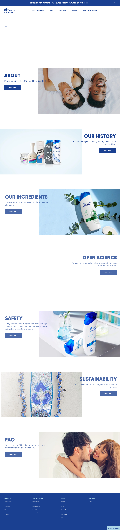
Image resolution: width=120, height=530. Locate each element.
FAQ (90, 504)
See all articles (35, 501)
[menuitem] (38, 10)
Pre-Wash (6, 512)
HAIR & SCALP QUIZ (38, 11)
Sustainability (64, 509)
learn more (12, 87)
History (62, 506)
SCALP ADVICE (62, 11)
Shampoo (6, 504)
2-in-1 (5, 509)
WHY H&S (75, 11)
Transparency (64, 512)
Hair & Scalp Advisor (37, 512)
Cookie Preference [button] (113, 528)
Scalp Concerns (36, 506)
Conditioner (7, 506)
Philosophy (63, 504)
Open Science (64, 514)
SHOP (51, 11)
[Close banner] (114, 3)
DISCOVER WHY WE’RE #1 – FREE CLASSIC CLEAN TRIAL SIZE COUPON (59, 3)
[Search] (115, 11)
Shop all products (8, 501)
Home (5, 26)
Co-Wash (6, 514)
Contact (91, 501)
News (62, 520)
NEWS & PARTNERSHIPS (90, 11)
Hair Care (34, 509)
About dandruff (36, 504)
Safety (62, 517)
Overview (63, 501)
